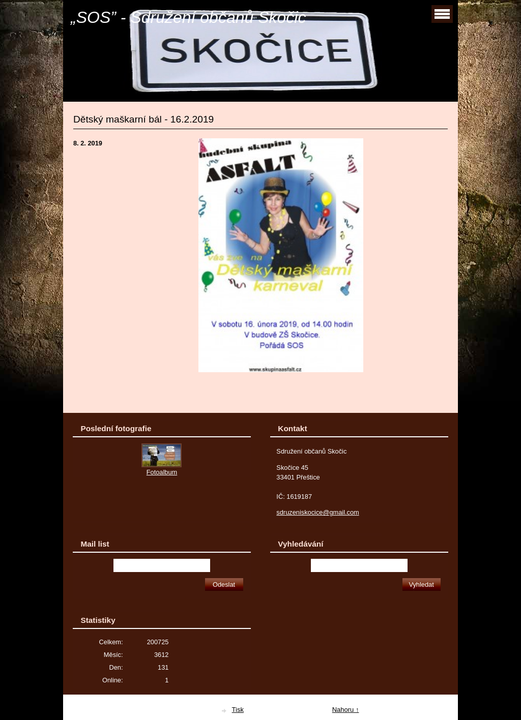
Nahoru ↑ (345, 709)
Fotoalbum (162, 472)
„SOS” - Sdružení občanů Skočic (188, 17)
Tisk (238, 709)
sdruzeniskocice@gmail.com (317, 512)
